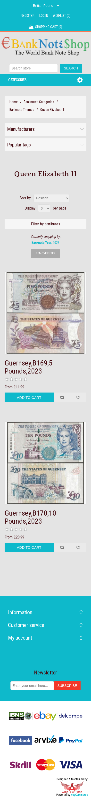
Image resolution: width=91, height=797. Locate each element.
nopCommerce (79, 795)
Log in (43, 16)
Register (27, 16)
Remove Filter (45, 253)
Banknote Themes (21, 110)
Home (13, 102)
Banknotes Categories (39, 102)
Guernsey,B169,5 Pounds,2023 (28, 367)
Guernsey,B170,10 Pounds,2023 (30, 517)
